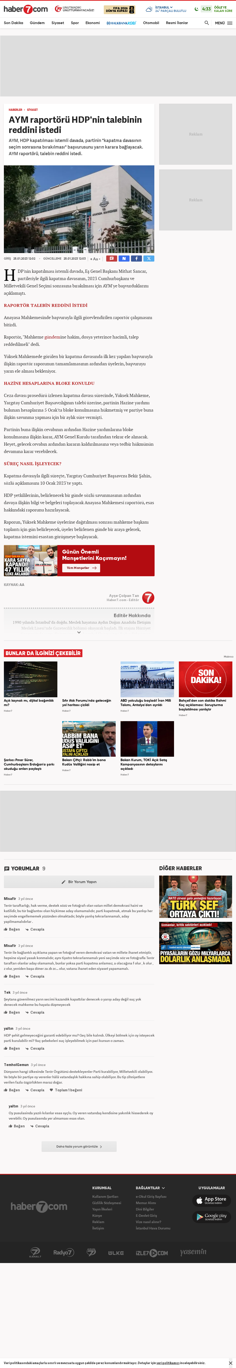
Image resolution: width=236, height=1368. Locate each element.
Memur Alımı (146, 1202)
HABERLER (15, 110)
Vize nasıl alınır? (148, 1221)
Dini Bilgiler (145, 1209)
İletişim (98, 1228)
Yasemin (193, 1252)
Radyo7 (64, 1252)
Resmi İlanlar (177, 23)
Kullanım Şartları (105, 1196)
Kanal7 (35, 1252)
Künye (97, 1215)
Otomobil (151, 23)
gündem (52, 337)
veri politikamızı (168, 1363)
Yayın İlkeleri (102, 1209)
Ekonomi (93, 23)
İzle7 (152, 1252)
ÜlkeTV (116, 1252)
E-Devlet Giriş (146, 1215)
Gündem (37, 23)
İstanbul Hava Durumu (153, 1228)
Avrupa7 (91, 1252)
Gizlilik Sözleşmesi (106, 1202)
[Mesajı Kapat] (230, 1363)
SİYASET (32, 110)
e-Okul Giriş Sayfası (151, 1196)
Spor (75, 23)
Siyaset (58, 23)
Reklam (98, 1221)
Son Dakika (13, 23)
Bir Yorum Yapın (79, 882)
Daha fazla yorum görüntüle (79, 1147)
